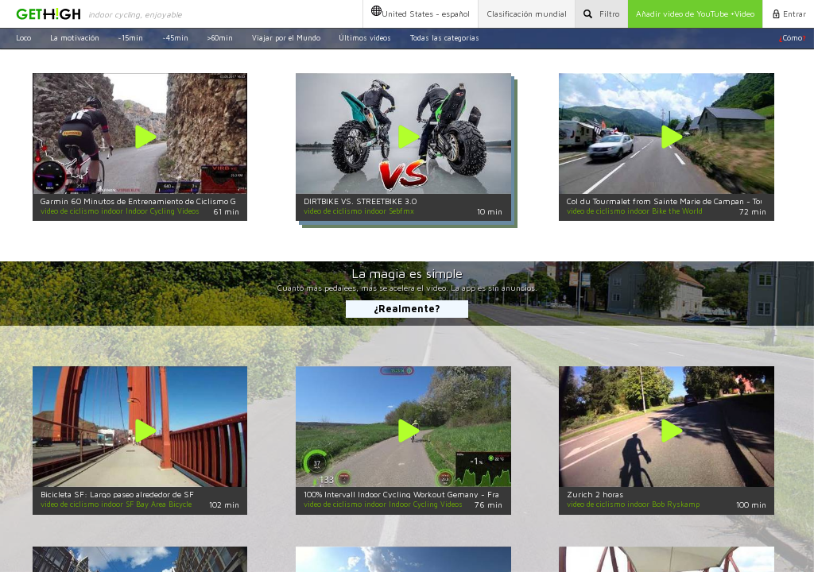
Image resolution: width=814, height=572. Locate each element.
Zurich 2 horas (595, 494)
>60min (220, 37)
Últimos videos (365, 37)
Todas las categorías (444, 37)
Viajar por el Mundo (286, 37)
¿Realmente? (407, 309)
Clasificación (527, 13)
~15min (130, 37)
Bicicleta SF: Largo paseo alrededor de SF (117, 494)
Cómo (792, 37)
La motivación (74, 37)
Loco (23, 37)
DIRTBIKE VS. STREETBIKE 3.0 (360, 201)
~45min (175, 37)
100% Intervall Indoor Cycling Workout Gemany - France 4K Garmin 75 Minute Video (461, 494)
